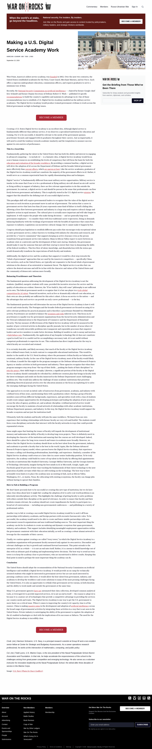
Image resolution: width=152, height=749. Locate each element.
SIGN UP (138, 101)
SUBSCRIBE (142, 725)
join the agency (13, 371)
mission (87, 193)
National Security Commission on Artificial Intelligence (42, 91)
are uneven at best (52, 169)
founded (53, 77)
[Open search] (142, 7)
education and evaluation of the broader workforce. (29, 163)
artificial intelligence (80, 606)
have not (37, 591)
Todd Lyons (29, 57)
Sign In (135, 7)
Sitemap (68, 747)
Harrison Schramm (13, 57)
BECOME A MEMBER (131, 21)
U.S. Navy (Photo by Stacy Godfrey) (28, 671)
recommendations (14, 97)
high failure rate (15, 335)
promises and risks (56, 314)
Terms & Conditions (56, 747)
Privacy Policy (41, 747)
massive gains (34, 606)
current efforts (31, 169)
